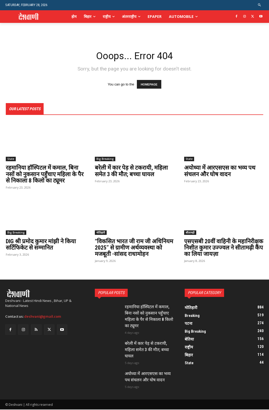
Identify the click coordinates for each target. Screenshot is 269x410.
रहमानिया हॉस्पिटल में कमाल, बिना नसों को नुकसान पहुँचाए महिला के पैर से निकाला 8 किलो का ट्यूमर (45, 174)
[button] (260, 5)
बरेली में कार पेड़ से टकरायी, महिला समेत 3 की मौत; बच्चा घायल (131, 171)
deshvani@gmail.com (42, 317)
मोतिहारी (100, 233)
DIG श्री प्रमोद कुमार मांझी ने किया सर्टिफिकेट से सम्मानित (41, 245)
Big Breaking (105, 159)
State (10, 159)
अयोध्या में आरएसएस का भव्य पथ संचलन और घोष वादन (219, 171)
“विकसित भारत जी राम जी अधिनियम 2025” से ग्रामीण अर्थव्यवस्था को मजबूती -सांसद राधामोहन (134, 248)
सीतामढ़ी (190, 233)
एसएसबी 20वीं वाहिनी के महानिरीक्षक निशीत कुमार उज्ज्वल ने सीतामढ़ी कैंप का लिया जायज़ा (223, 248)
